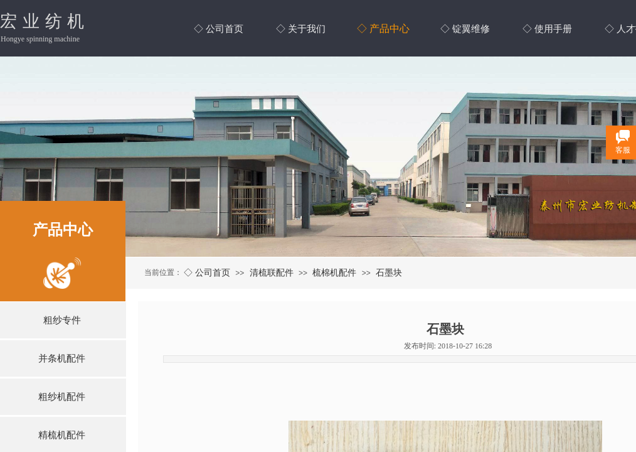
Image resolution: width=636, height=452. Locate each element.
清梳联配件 (272, 272)
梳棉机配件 (334, 272)
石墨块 (389, 272)
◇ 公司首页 (207, 272)
